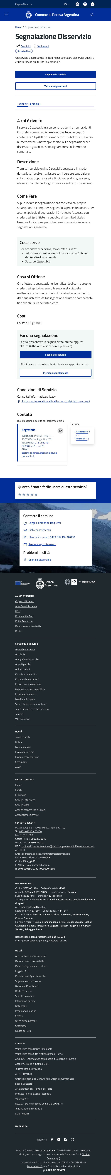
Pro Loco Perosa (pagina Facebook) (33, 1093)
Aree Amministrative (26, 606)
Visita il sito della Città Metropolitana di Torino (39, 1054)
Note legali (21, 1006)
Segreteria (28, 429)
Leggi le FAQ (21, 971)
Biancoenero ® (34, 1166)
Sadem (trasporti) (24, 1084)
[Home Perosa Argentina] (50, 15)
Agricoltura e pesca (25, 649)
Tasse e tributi (22, 737)
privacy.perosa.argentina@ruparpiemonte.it (44, 940)
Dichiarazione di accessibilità (29, 961)
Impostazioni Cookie (25, 1011)
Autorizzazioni (22, 669)
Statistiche (21, 1026)
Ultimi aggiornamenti (26, 1021)
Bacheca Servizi (23, 991)
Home (18, 27)
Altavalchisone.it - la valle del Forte (33, 1089)
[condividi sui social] (23, 46)
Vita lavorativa (22, 719)
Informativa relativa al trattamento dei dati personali (53, 401)
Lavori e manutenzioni (26, 757)
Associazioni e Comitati (27, 815)
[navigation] (6, 14)
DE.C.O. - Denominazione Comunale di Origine (39, 1103)
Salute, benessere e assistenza (31, 704)
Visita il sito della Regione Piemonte (33, 1049)
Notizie (18, 742)
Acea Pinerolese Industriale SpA (31, 1064)
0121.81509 (26, 835)
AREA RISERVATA (53, 1170)
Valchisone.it (21, 1098)
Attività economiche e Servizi (30, 810)
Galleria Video (22, 805)
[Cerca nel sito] (92, 14)
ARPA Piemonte (23, 1074)
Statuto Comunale (24, 996)
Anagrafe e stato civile (27, 659)
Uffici (17, 611)
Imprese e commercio (26, 694)
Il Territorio (20, 795)
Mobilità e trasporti (25, 699)
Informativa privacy (25, 1001)
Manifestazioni (22, 747)
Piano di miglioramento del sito (31, 966)
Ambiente (20, 654)
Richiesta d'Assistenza (26, 986)
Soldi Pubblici (22, 1113)
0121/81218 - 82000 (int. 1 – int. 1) (36, 444)
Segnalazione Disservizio (28, 981)
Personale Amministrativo (28, 626)
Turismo (19, 714)
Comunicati (21, 762)
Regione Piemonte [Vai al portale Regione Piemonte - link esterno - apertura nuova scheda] (23, 4)
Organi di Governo (24, 601)
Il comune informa (24, 752)
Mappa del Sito (23, 1031)
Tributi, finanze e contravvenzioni (32, 709)
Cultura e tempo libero (26, 679)
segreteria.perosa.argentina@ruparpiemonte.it (39, 454)
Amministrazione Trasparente (30, 956)
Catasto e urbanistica (26, 674)
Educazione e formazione (28, 684)
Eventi (18, 785)
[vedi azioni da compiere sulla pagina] (40, 46)
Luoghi (18, 790)
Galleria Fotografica (25, 800)
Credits (18, 1016)
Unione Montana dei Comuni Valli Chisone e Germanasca (44, 1079)
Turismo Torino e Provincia (28, 1069)
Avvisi (18, 767)
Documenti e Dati (24, 616)
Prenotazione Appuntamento (30, 976)
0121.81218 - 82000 (30, 831)
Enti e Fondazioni (24, 621)
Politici (18, 631)
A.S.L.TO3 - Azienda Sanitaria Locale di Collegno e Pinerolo (45, 1059)
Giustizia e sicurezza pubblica (30, 689)
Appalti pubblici (23, 664)
